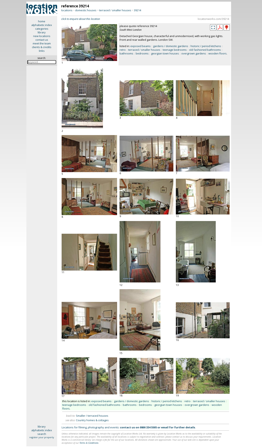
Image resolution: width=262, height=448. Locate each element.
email (164, 427)
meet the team (42, 43)
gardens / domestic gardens (170, 46)
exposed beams (140, 46)
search (41, 434)
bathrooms (126, 53)
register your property (41, 437)
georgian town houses (165, 53)
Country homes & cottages (92, 420)
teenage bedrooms (175, 50)
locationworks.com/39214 (213, 19)
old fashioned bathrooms (205, 50)
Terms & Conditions (88, 442)
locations (66, 10)
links (42, 51)
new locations (41, 36)
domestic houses (85, 10)
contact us (41, 40)
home (41, 21)
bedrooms (142, 53)
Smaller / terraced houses (92, 416)
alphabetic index (41, 25)
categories (41, 28)
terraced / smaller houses (115, 10)
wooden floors (217, 53)
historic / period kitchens (206, 46)
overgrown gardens (193, 53)
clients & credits (41, 47)
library (42, 32)
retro (123, 50)
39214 (137, 10)
